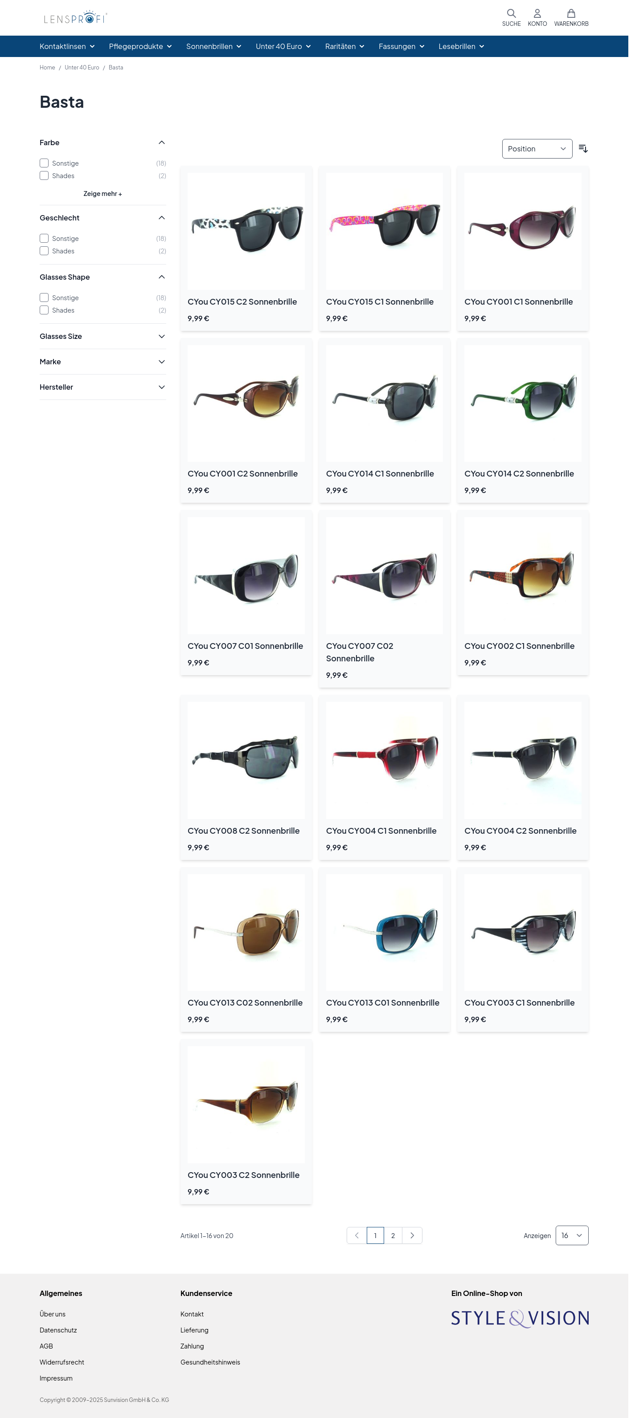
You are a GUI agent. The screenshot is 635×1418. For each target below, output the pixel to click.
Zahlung (192, 1346)
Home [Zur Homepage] (47, 67)
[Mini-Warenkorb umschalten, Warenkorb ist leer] (571, 18)
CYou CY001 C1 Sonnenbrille (518, 301)
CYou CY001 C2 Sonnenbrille (243, 473)
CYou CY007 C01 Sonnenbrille (245, 645)
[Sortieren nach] (537, 149)
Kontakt (192, 1314)
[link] (357, 1235)
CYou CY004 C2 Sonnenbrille (520, 830)
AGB (46, 1346)
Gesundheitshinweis (210, 1362)
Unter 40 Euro (82, 67)
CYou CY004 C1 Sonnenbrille (381, 830)
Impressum (56, 1378)
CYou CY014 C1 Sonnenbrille (380, 473)
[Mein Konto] (537, 18)
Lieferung (194, 1330)
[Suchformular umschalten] (511, 18)
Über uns (53, 1314)
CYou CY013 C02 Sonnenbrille (245, 1002)
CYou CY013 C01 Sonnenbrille (383, 1002)
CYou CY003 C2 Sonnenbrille (243, 1174)
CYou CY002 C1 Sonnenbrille (519, 645)
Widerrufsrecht (62, 1362)
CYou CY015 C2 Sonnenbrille (242, 301)
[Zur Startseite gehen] (74, 18)
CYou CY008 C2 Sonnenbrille (244, 830)
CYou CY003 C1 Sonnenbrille (519, 1002)
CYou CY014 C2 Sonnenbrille (519, 473)
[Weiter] (412, 1235)
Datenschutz (58, 1330)
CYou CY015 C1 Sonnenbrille (380, 301)
